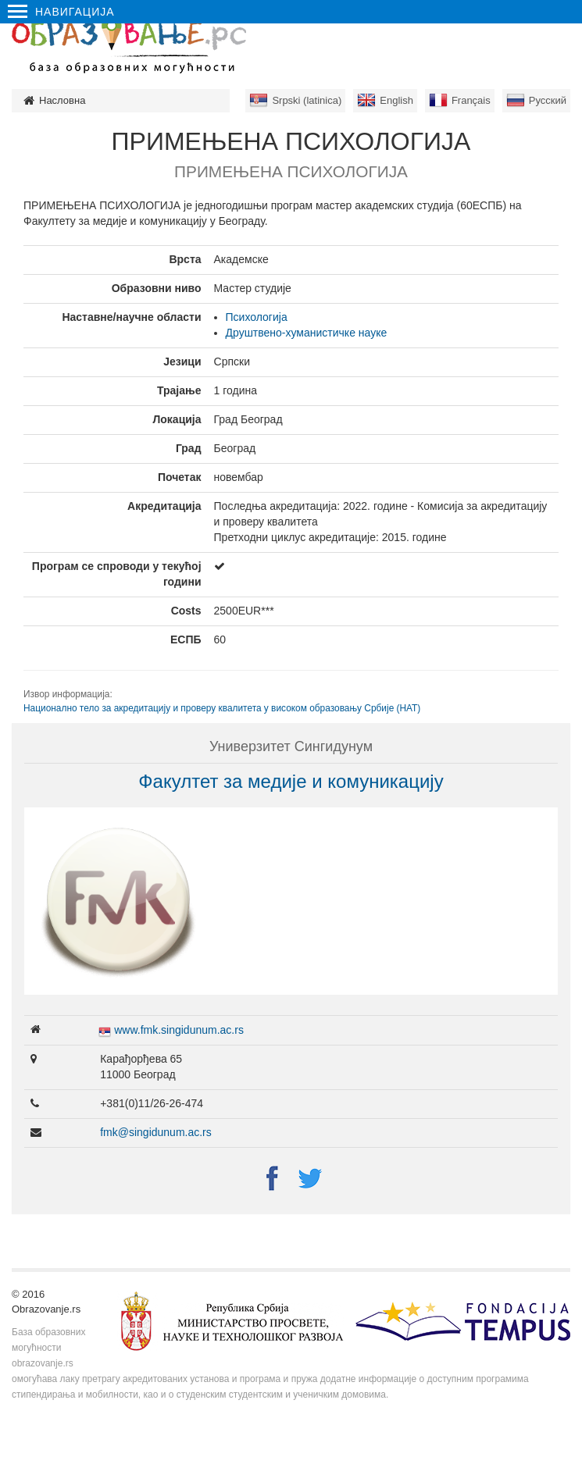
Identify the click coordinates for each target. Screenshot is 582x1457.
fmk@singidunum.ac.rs (156, 1132)
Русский (547, 100)
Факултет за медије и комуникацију (290, 781)
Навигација (61, 11)
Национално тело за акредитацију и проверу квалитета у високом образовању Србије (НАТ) (221, 708)
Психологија (256, 317)
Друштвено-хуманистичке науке (306, 332)
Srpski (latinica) (306, 100)
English (396, 100)
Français (471, 100)
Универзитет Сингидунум (291, 746)
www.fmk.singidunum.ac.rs (179, 1030)
